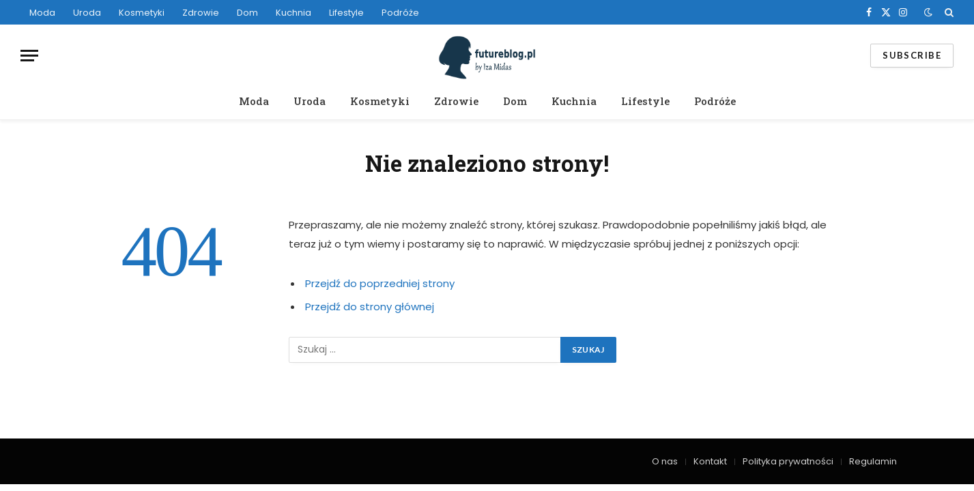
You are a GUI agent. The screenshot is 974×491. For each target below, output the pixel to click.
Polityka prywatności (788, 461)
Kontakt (710, 461)
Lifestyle (346, 12)
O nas (665, 461)
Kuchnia (293, 12)
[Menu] (29, 55)
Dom (247, 12)
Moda (42, 12)
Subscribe (912, 55)
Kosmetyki (141, 12)
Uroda (87, 12)
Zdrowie (200, 12)
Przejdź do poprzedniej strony (380, 283)
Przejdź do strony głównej (369, 306)
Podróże (400, 12)
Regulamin (873, 461)
